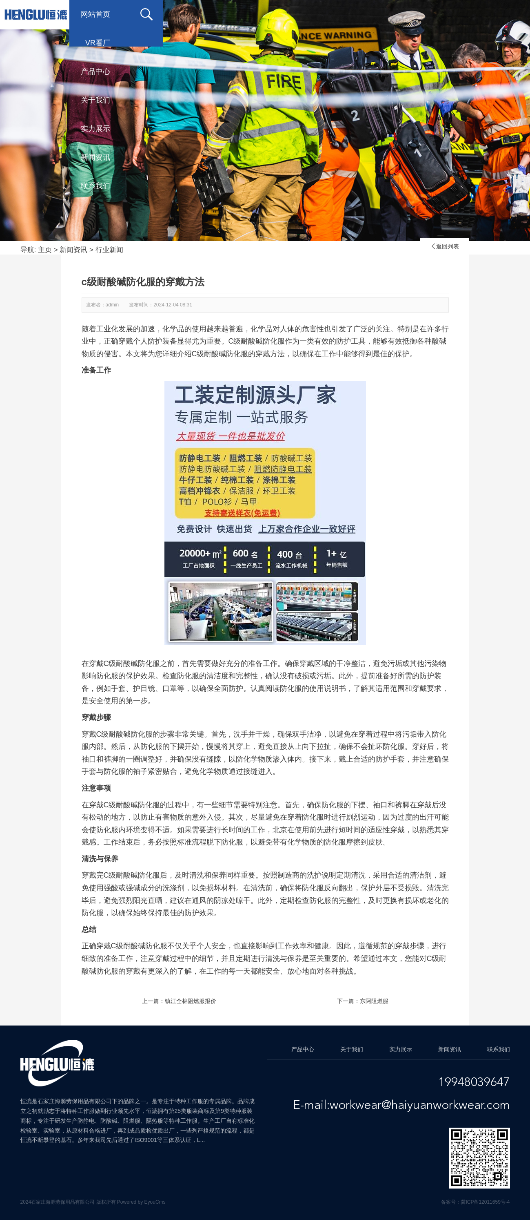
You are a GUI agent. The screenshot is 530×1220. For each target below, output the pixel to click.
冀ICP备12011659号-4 (485, 1202)
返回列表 (444, 246)
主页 (45, 250)
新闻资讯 (425, 14)
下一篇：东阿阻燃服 (362, 1001)
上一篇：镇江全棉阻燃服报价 (179, 1001)
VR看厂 (166, 14)
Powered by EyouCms (141, 1202)
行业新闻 (109, 250)
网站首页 (99, 14)
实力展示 (360, 14)
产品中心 (229, 14)
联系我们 (491, 14)
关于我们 (295, 14)
